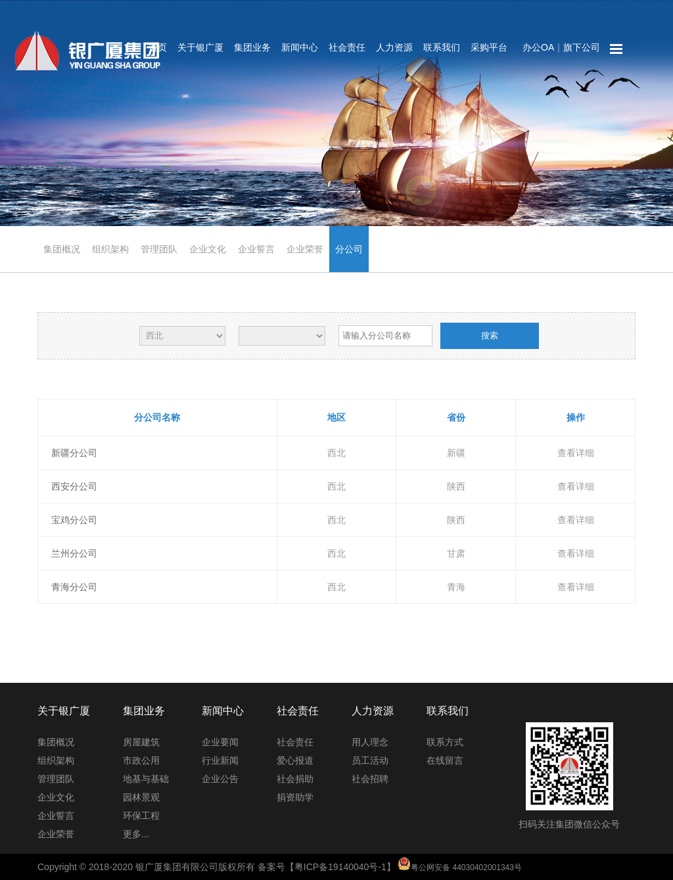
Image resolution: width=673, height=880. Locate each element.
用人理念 (370, 742)
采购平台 (489, 47)
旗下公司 (581, 47)
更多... (136, 834)
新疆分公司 (74, 453)
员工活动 (370, 760)
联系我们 (441, 47)
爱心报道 (295, 760)
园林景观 (141, 797)
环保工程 (141, 815)
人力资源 (394, 47)
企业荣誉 (305, 249)
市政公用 (141, 760)
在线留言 (445, 760)
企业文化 (207, 249)
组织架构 (110, 249)
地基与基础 (146, 779)
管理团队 (159, 249)
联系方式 (445, 742)
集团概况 (61, 249)
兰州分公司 (74, 553)
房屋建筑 (141, 742)
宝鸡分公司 (74, 520)
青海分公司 (74, 587)
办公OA (538, 47)
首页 (158, 47)
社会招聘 (370, 779)
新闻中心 (299, 47)
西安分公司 (74, 486)
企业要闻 (220, 742)
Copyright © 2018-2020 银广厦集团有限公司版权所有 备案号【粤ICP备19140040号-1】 (279, 867)
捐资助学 (295, 797)
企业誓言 (256, 249)
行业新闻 (220, 760)
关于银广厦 (200, 47)
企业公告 (220, 779)
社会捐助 (295, 779)
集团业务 (252, 47)
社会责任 (347, 47)
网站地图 (616, 49)
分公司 (349, 249)
